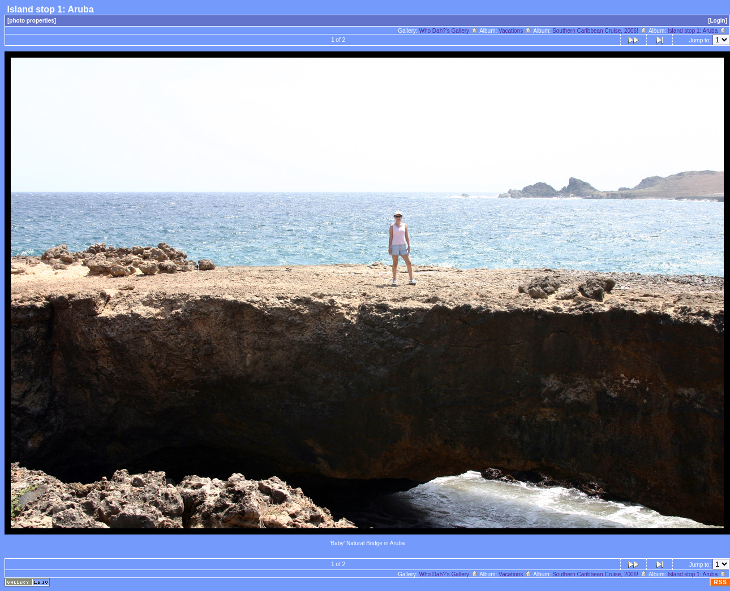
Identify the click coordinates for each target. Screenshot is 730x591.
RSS (720, 582)
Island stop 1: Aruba (697, 31)
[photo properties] (31, 21)
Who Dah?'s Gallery (448, 31)
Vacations (515, 31)
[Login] (717, 21)
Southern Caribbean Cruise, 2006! (599, 31)
